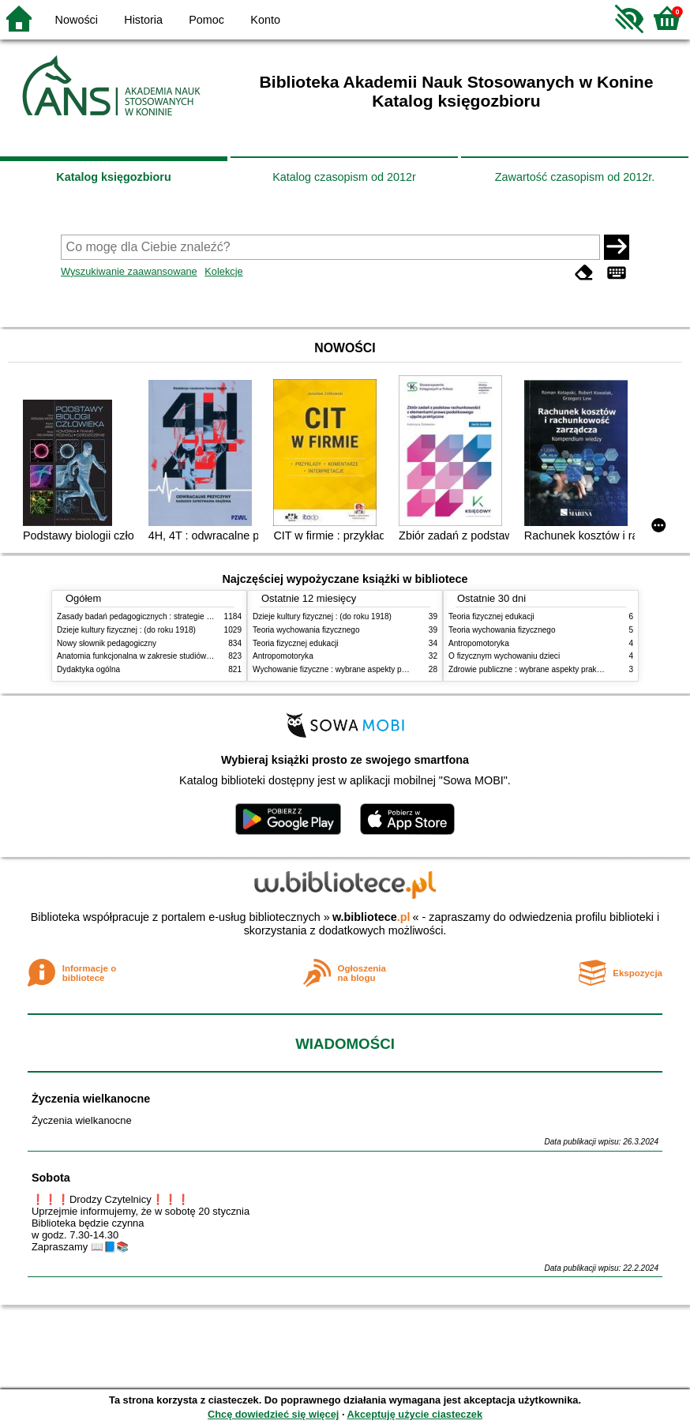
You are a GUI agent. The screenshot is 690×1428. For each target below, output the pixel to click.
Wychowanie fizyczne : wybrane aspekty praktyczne (344, 669)
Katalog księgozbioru (113, 177)
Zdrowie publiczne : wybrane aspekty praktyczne (534, 669)
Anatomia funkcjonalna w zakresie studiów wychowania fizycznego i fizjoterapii (195, 656)
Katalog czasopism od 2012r (344, 177)
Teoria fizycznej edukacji (296, 643)
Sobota (51, 1177)
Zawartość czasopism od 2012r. (574, 177)
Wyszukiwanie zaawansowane (129, 271)
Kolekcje (223, 271)
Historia (143, 19)
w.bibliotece (371, 917)
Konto (265, 19)
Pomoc (206, 19)
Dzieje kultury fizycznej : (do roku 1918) (126, 630)
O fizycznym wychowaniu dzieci (504, 656)
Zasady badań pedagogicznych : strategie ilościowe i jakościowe (170, 616)
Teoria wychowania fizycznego (306, 630)
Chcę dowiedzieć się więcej (273, 1414)
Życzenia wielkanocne (91, 1098)
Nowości (76, 19)
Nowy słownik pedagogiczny (106, 643)
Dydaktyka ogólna (88, 669)
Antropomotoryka (283, 656)
